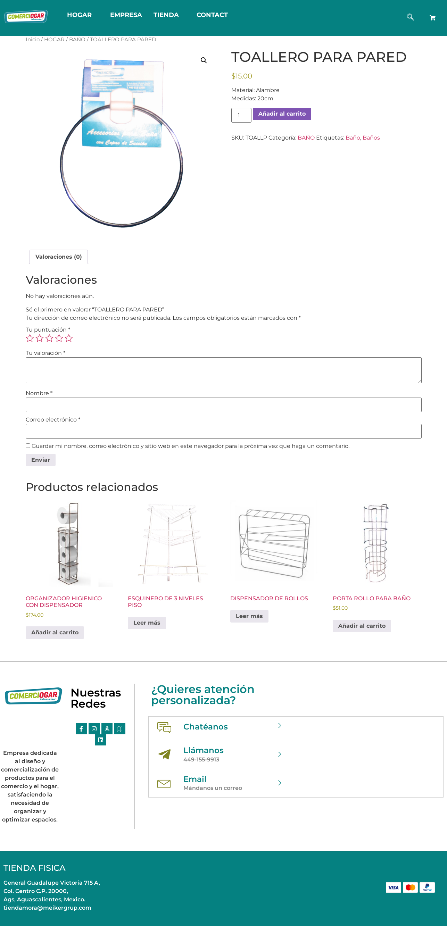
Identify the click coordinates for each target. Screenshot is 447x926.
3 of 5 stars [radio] (49, 338)
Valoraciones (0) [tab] (58, 256)
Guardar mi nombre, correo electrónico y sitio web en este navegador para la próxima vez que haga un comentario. (190, 446)
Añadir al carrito (282, 113)
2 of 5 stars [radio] (39, 338)
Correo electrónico (53, 420)
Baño (353, 137)
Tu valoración (45, 353)
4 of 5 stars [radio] (59, 338)
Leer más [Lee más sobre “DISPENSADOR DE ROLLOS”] (249, 616)
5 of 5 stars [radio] (69, 338)
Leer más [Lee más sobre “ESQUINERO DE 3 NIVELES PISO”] (146, 622)
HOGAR (54, 39)
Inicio (33, 39)
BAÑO (77, 39)
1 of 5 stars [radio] (30, 338)
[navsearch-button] (410, 18)
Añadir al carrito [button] (54, 632)
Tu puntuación (48, 330)
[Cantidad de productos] (241, 115)
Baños (371, 137)
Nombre (39, 393)
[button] (204, 60)
